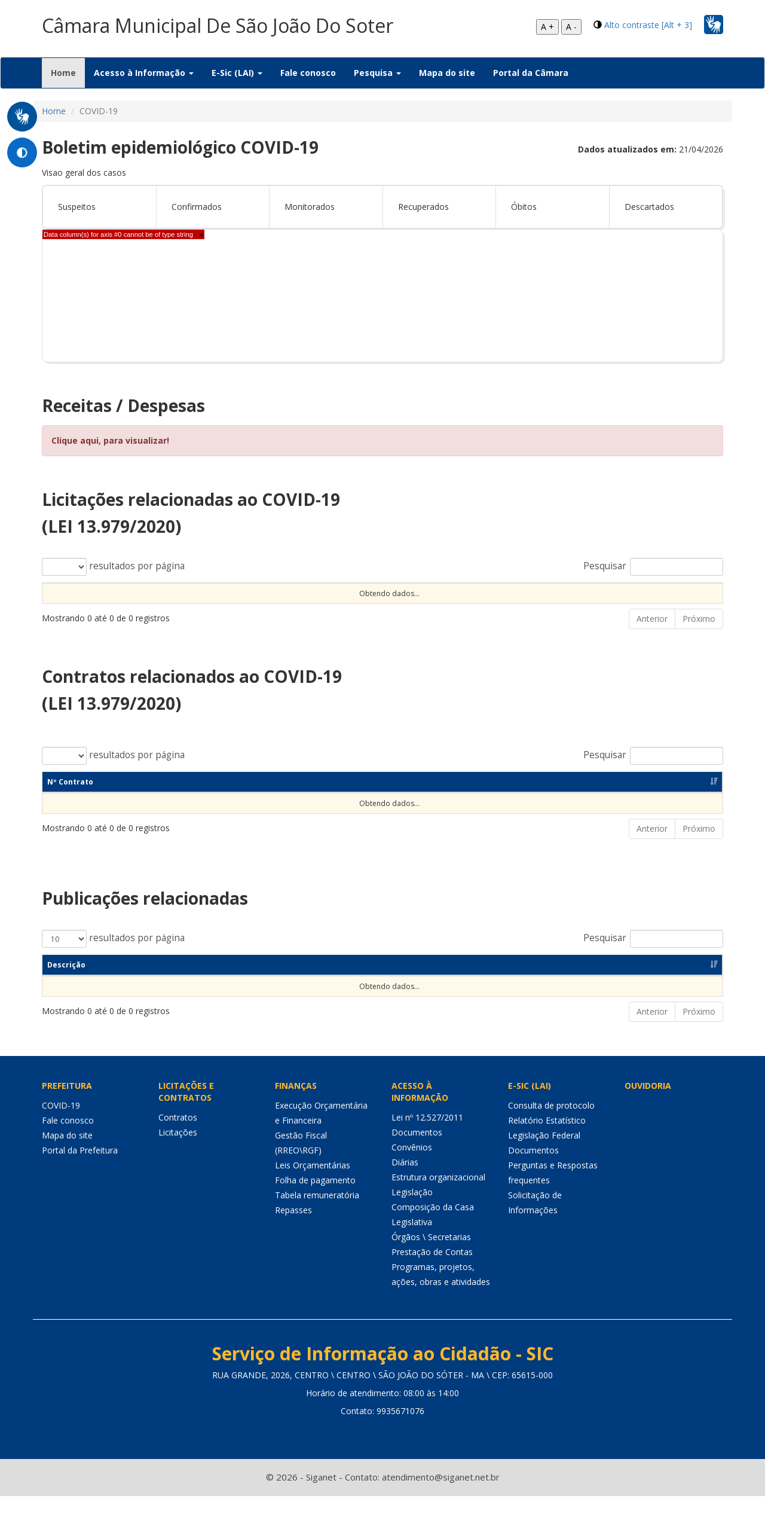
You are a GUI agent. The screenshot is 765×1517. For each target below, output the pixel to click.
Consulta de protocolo (551, 1127)
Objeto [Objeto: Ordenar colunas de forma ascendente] (318, 593)
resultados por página (113, 567)
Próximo (699, 639)
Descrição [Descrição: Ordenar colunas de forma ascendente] (66, 986)
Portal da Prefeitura (80, 1171)
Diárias (404, 1183)
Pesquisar (653, 567)
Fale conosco (308, 72)
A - (571, 26)
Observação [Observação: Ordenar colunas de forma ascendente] (408, 593)
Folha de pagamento (315, 1201)
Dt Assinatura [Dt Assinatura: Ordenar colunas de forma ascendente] (190, 803)
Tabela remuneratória (317, 1216)
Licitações (177, 1153)
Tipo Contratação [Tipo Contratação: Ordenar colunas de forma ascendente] (193, 593)
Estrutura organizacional (438, 1198)
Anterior (652, 639)
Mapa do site (447, 72)
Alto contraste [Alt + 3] (648, 24)
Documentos (416, 1153)
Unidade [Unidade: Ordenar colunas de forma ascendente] (512, 593)
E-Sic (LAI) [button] (237, 72)
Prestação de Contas (432, 1273)
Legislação (412, 1213)
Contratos (177, 1138)
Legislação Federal (544, 1156)
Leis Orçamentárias (312, 1186)
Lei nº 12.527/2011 (427, 1138)
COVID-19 (61, 1127)
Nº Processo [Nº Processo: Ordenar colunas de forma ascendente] (70, 593)
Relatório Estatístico (547, 1141)
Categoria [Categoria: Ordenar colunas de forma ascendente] (253, 986)
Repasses (293, 1231)
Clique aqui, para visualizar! (110, 440)
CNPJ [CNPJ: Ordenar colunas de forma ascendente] (477, 803)
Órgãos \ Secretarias (431, 1258)
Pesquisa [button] (377, 72)
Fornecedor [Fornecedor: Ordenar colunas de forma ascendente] (560, 803)
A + (547, 26)
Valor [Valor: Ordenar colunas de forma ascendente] (622, 593)
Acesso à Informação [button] (144, 72)
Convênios (411, 1168)
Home (68, 72)
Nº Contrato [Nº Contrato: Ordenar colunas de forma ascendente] (70, 803)
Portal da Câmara (530, 72)
